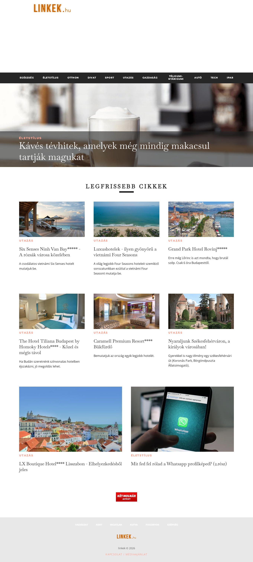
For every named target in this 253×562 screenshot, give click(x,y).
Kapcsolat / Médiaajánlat (126, 554)
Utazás (26, 240)
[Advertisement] (126, 45)
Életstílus (30, 138)
